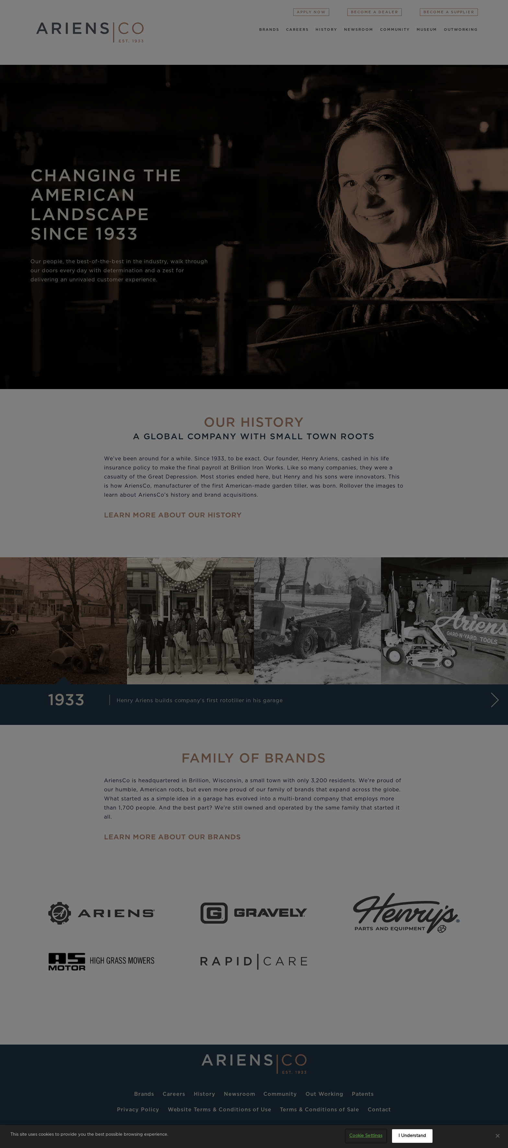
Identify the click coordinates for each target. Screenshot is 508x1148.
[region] (254, 1136)
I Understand (412, 1136)
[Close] (498, 1136)
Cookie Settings (365, 1136)
